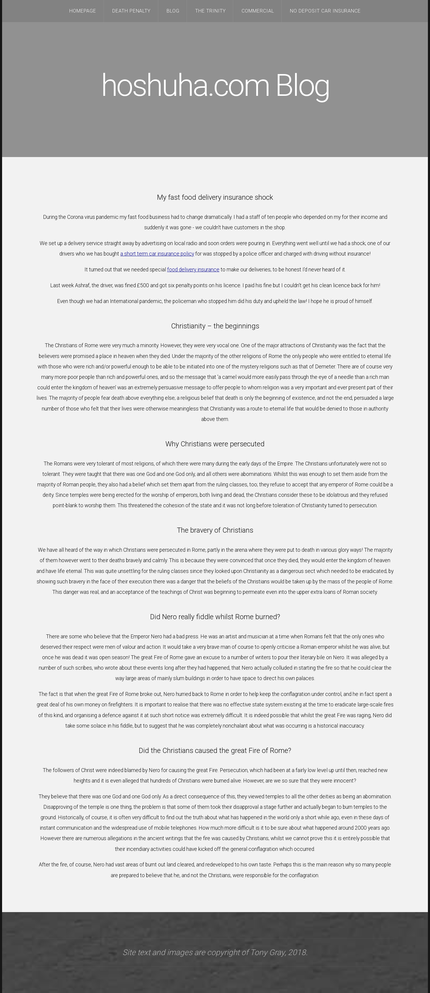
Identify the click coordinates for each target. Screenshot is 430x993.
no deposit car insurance (325, 11)
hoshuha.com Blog (215, 85)
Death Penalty (131, 11)
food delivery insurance (193, 270)
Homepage (82, 11)
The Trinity (210, 11)
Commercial (258, 11)
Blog (173, 11)
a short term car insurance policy (157, 254)
